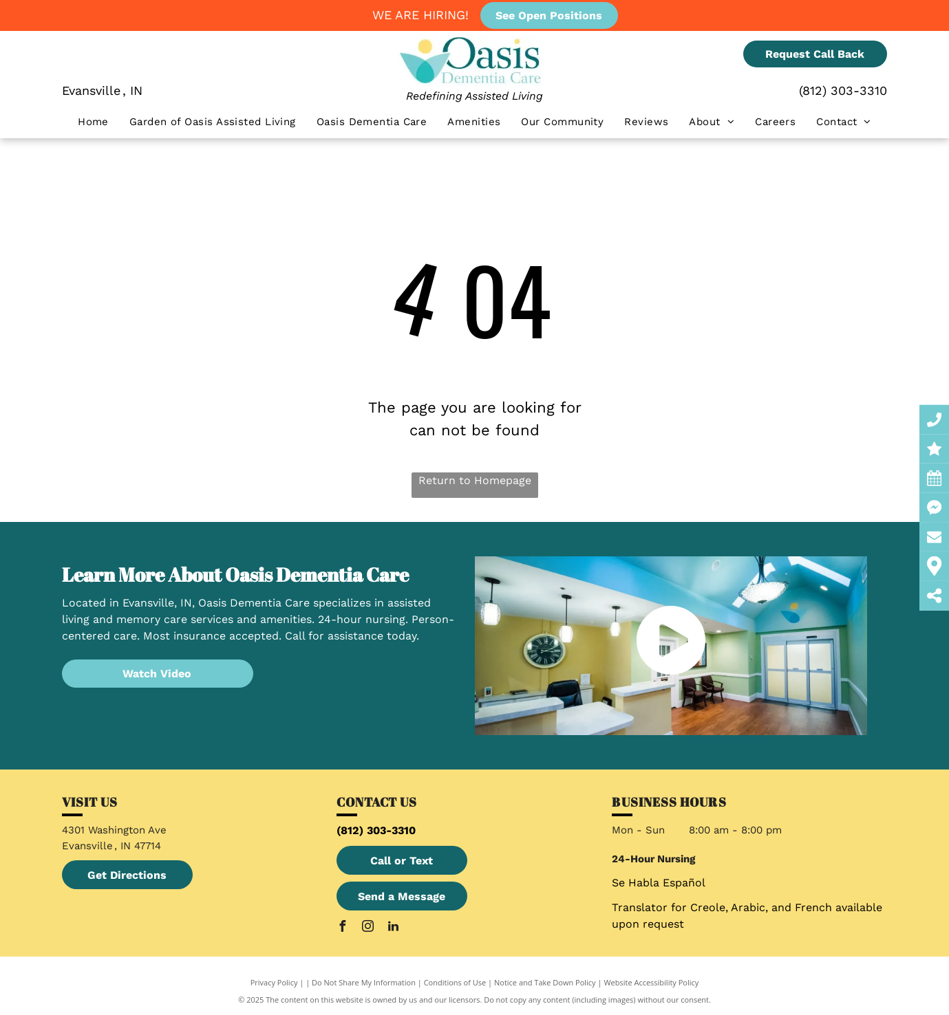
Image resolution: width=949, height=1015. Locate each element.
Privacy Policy (274, 982)
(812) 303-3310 (843, 90)
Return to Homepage (474, 480)
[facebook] (342, 928)
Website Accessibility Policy (651, 982)
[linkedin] (393, 928)
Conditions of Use (455, 982)
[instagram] (367, 928)
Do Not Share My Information (364, 982)
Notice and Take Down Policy (545, 982)
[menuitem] (93, 122)
